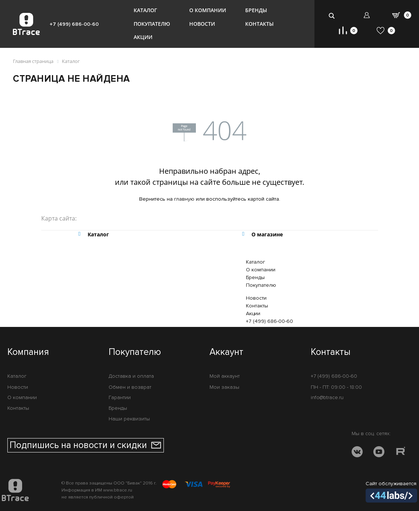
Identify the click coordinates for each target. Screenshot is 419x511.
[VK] (357, 453)
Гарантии (120, 397)
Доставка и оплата (131, 376)
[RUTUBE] (400, 453)
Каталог (145, 10)
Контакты (259, 23)
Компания (28, 352)
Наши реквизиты (129, 419)
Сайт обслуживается (391, 491)
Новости (202, 23)
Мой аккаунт (225, 376)
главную (184, 199)
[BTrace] (26, 24)
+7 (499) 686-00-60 (74, 24)
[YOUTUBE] (378, 453)
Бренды (256, 10)
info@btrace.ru (327, 397)
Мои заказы (224, 387)
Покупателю (152, 23)
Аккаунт (226, 352)
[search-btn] (331, 15)
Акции (143, 37)
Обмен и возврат (130, 387)
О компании (207, 10)
